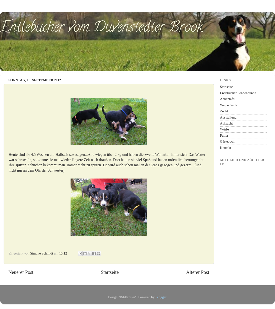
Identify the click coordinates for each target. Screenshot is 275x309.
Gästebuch (227, 141)
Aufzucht (226, 123)
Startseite (110, 272)
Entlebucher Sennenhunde (238, 93)
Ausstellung (228, 117)
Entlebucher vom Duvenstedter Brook (101, 28)
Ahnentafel (227, 99)
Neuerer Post (20, 272)
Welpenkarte (228, 105)
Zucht (224, 111)
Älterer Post (197, 272)
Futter (224, 135)
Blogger (160, 297)
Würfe (224, 129)
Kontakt (225, 148)
